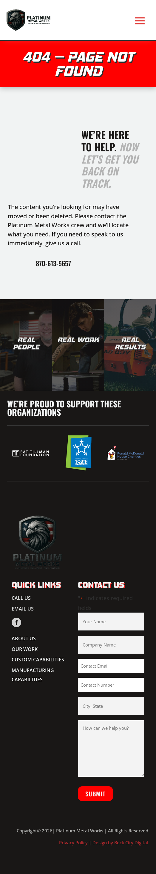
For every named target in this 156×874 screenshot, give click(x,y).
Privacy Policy (73, 842)
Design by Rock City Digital (120, 842)
